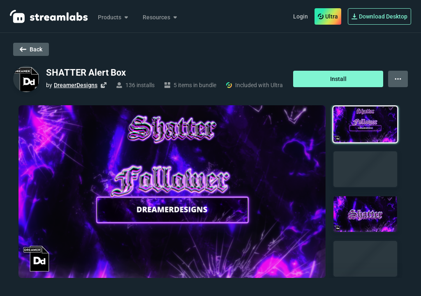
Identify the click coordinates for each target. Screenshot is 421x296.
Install (338, 79)
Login (300, 16)
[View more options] (398, 79)
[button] (365, 124)
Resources (160, 17)
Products (114, 17)
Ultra (328, 16)
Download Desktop (379, 16)
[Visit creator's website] (103, 85)
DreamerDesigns (75, 85)
